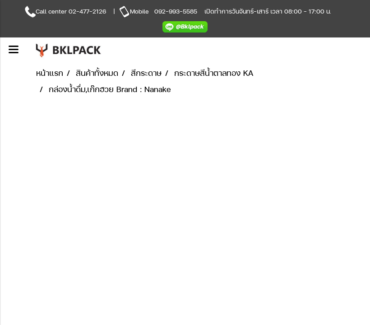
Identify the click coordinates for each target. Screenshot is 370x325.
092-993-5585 (175, 11)
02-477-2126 (87, 11)
